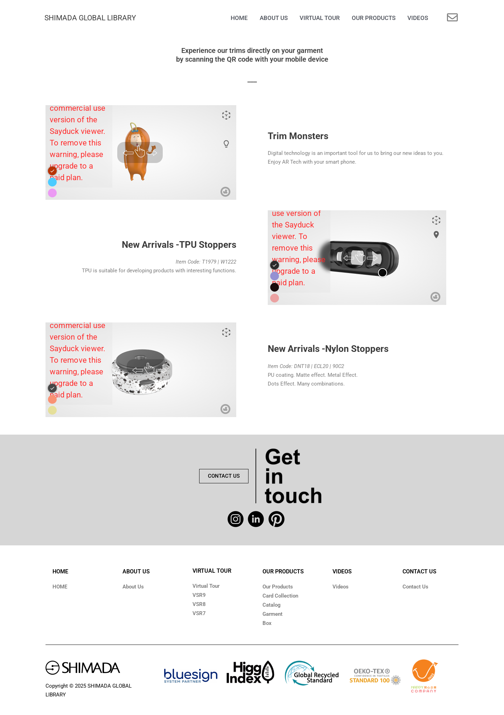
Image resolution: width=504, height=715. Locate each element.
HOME (60, 571)
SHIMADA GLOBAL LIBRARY (90, 18)
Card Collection (280, 596)
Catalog (271, 605)
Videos (340, 587)
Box (267, 623)
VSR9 (199, 595)
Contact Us (415, 587)
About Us (133, 587)
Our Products (277, 587)
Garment (272, 614)
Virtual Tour (205, 586)
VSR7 (199, 613)
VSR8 (199, 604)
